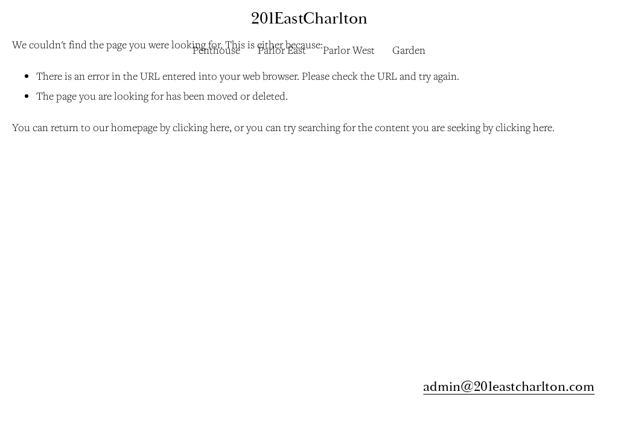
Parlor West (349, 50)
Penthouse (216, 50)
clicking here (201, 127)
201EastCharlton (309, 18)
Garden (408, 50)
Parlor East (282, 50)
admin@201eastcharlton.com (508, 386)
